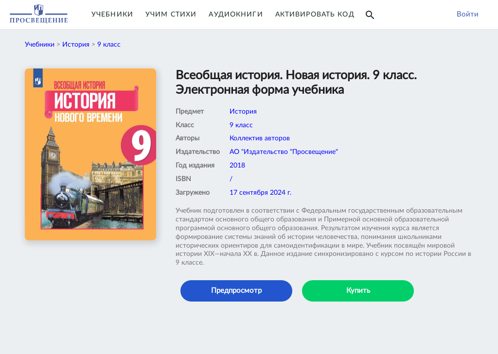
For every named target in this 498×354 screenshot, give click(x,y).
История (75, 44)
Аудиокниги (236, 14)
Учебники (112, 14)
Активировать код (315, 14)
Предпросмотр (236, 290)
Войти (468, 14)
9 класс (109, 44)
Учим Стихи (170, 14)
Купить (358, 290)
